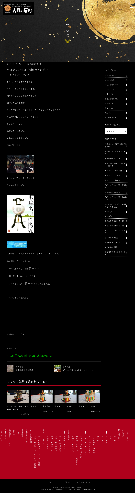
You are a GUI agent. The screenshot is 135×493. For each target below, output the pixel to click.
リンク (50, 482)
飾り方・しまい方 (43, 437)
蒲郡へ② (108, 211)
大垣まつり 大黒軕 (112, 175)
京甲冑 (107, 103)
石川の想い (123, 434)
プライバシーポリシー (84, 482)
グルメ (107, 80)
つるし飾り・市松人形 (85, 445)
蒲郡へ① (108, 216)
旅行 (106, 112)
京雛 (106, 108)
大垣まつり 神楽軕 (112, 180)
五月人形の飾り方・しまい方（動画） (35, 452)
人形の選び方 (68, 435)
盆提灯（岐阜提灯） (72, 444)
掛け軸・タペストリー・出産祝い (77, 450)
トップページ (127, 435)
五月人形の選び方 (56, 443)
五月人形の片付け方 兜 (114, 225)
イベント (108, 75)
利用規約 (84, 490)
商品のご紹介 (119, 435)
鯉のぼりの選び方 (51, 443)
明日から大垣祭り (112, 237)
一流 (106, 94)
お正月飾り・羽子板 (93, 444)
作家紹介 (22, 433)
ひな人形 (108, 84)
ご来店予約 (5, 434)
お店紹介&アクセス (9, 437)
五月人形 (108, 98)
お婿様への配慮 (47, 442)
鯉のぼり (108, 117)
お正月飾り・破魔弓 (89, 444)
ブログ (107, 89)
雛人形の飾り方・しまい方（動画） (39, 451)
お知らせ (13, 433)
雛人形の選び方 (64, 442)
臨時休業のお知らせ (112, 192)
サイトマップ (67, 482)
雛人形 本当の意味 (60, 443)
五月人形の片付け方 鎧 (114, 221)
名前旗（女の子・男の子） (81, 447)
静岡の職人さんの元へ (113, 158)
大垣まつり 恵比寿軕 (113, 170)
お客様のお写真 (26, 436)
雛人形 (114, 438)
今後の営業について (112, 242)
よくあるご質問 (30, 436)
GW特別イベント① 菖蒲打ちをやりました (116, 205)
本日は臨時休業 (111, 247)
